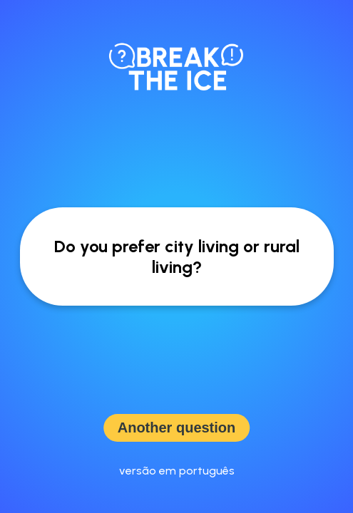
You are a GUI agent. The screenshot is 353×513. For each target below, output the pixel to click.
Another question (177, 427)
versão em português (177, 470)
